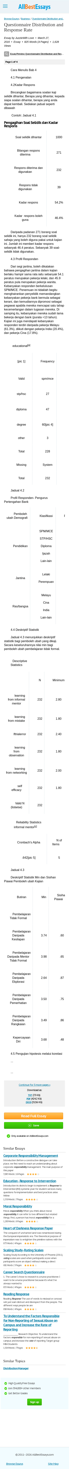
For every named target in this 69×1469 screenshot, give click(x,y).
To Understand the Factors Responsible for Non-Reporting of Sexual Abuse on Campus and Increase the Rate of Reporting (31, 1323)
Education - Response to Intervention (29, 1181)
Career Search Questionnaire (24, 1272)
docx (28, 1102)
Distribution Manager (16, 1368)
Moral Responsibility (17, 1206)
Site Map (53, 1463)
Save (33, 1125)
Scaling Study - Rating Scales (23, 1250)
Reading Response (16, 1294)
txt (30, 1095)
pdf (28, 1098)
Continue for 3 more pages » (34, 1085)
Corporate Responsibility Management (30, 1156)
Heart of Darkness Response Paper (28, 1228)
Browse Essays (14, 1463)
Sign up (34, 1402)
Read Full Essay (33, 1116)
